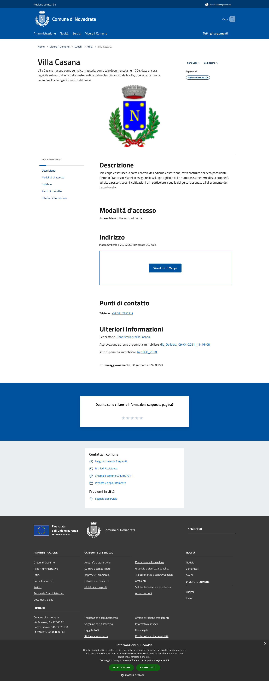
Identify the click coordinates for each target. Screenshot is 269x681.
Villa (89, 46)
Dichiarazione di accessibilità (151, 636)
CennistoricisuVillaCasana (133, 337)
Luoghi (78, 46)
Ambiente (141, 581)
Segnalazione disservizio (98, 624)
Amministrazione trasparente (152, 618)
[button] (134, 675)
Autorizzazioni (143, 593)
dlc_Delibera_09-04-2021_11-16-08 (185, 344)
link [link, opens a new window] (167, 660)
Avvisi (189, 575)
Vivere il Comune (60, 46)
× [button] (265, 643)
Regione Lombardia (45, 4)
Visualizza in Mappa (165, 268)
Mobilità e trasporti (95, 587)
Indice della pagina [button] (52, 159)
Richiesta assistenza (96, 636)
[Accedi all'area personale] (218, 5)
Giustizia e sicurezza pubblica (152, 568)
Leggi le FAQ (91, 630)
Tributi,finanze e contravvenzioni (154, 575)
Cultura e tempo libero (97, 569)
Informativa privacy (146, 624)
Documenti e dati (44, 599)
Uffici (37, 575)
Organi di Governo (44, 562)
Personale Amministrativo (49, 593)
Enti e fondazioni (43, 581)
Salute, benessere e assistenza (153, 587)
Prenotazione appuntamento (101, 618)
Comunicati (192, 569)
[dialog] (134, 660)
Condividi (194, 63)
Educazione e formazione (149, 562)
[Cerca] (231, 19)
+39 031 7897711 (122, 313)
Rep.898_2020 (147, 352)
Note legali (141, 630)
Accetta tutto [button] (121, 667)
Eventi (190, 598)
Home (41, 46)
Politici (38, 587)
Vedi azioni (211, 63)
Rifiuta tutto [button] (148, 667)
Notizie (190, 562)
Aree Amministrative (46, 569)
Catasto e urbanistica (96, 581)
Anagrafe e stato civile (97, 562)
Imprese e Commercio (96, 575)
